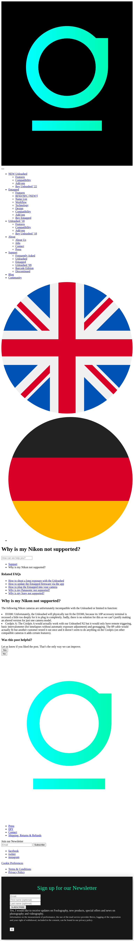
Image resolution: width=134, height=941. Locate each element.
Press (18, 249)
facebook (13, 850)
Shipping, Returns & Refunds (24, 835)
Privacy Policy (16, 872)
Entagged (13, 189)
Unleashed (21, 258)
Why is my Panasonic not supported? (29, 590)
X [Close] (12, 929)
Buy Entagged (23, 217)
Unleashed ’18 (16, 221)
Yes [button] (5, 650)
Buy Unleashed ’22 (26, 186)
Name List (21, 198)
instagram (13, 857)
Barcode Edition (24, 268)
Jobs (17, 243)
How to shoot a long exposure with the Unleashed (36, 580)
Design (19, 208)
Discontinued (22, 271)
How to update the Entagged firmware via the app (36, 583)
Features (20, 176)
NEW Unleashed (17, 173)
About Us (20, 239)
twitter (12, 854)
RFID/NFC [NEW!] (26, 195)
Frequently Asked (25, 255)
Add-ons (20, 183)
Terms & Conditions (19, 869)
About (11, 236)
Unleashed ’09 (23, 265)
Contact (19, 246)
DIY (10, 829)
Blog (11, 274)
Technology (21, 205)
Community (15, 277)
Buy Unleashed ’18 (26, 233)
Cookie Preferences (12, 863)
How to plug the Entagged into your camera (32, 587)
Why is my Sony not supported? (26, 593)
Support (12, 252)
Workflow (21, 202)
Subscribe (39, 844)
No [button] (4, 653)
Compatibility (23, 180)
